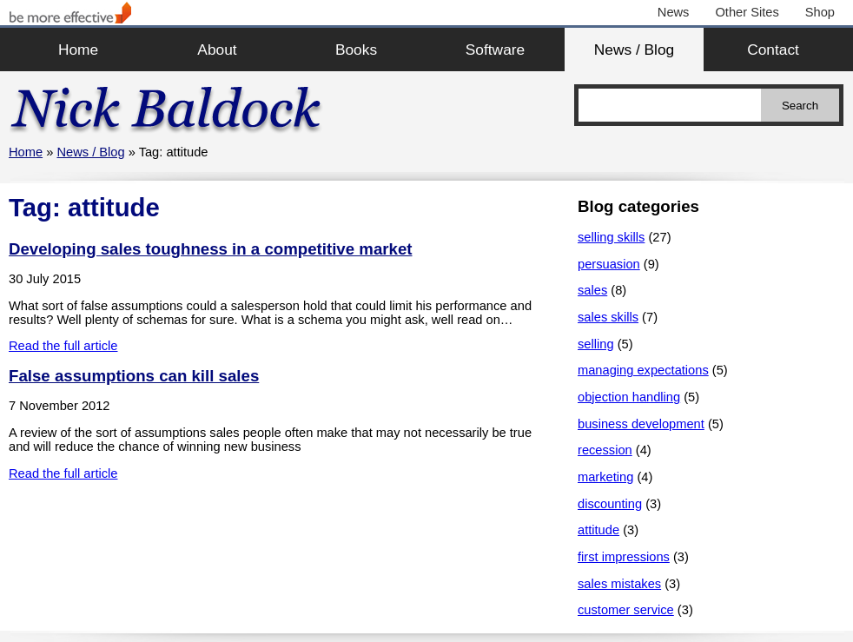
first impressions (624, 557)
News (674, 12)
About (216, 49)
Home (78, 49)
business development (641, 424)
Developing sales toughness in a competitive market (210, 249)
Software (495, 49)
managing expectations (643, 370)
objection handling (629, 397)
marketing (605, 477)
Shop (820, 12)
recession (605, 450)
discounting (610, 504)
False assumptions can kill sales (134, 376)
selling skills (611, 237)
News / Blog (634, 49)
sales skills (608, 317)
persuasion (609, 264)
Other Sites (746, 12)
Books (356, 49)
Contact (773, 49)
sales (592, 290)
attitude (598, 530)
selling (596, 344)
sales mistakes (619, 584)
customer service (626, 610)
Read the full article (63, 346)
